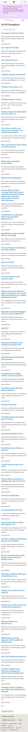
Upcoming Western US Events (11, 510)
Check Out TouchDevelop (10, 495)
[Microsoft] (14, 2)
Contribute (3, 725)
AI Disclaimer (4, 723)
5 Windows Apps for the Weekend (13, 74)
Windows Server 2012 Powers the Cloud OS (13, 591)
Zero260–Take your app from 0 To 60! (12, 465)
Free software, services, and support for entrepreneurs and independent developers (12, 130)
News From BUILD (7, 262)
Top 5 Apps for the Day (9, 60)
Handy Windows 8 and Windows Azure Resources (12, 358)
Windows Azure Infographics (11, 178)
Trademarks (3, 730)
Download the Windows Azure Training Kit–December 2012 (12, 344)
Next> (2, 705)
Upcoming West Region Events (12, 433)
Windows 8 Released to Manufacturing (9, 622)
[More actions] (25, 20)
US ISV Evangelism (9, 20)
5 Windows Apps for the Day (11, 99)
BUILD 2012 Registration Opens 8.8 (13, 656)
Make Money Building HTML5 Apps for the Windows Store (13, 575)
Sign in (25, 2)
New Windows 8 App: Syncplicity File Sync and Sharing (12, 234)
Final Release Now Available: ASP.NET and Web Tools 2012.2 (12, 375)
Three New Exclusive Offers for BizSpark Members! (12, 389)
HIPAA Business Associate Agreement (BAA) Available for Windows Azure (12, 640)
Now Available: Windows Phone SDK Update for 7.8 (12, 523)
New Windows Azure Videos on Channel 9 (12, 449)
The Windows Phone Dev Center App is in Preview (12, 418)
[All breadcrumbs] (2, 20)
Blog (20, 723)
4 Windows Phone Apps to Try (11, 87)
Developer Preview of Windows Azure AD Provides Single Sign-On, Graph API (13, 689)
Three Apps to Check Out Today (12, 33)
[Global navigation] (1, 2)
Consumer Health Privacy (7, 727)
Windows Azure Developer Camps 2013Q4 (10, 162)
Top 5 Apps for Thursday (10, 47)
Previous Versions (13, 723)
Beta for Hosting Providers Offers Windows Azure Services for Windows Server (13, 557)
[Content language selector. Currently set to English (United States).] (8, 716)
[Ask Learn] (22, 20)
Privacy (9, 725)
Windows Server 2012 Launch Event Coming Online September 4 (13, 606)
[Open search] (21, 2)
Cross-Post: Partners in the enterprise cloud (10, 278)
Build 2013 (4, 328)
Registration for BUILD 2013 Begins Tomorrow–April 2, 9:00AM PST (13, 313)
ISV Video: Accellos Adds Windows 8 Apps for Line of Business (14, 540)
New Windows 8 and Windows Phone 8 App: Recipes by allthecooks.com (12, 217)
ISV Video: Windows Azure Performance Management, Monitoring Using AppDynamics (12, 671)
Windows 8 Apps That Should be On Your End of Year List (14, 113)
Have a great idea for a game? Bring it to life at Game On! (14, 146)
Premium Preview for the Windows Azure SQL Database (13, 249)
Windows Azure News (9, 404)
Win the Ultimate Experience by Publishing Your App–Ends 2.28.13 (13, 480)
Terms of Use (19, 727)
